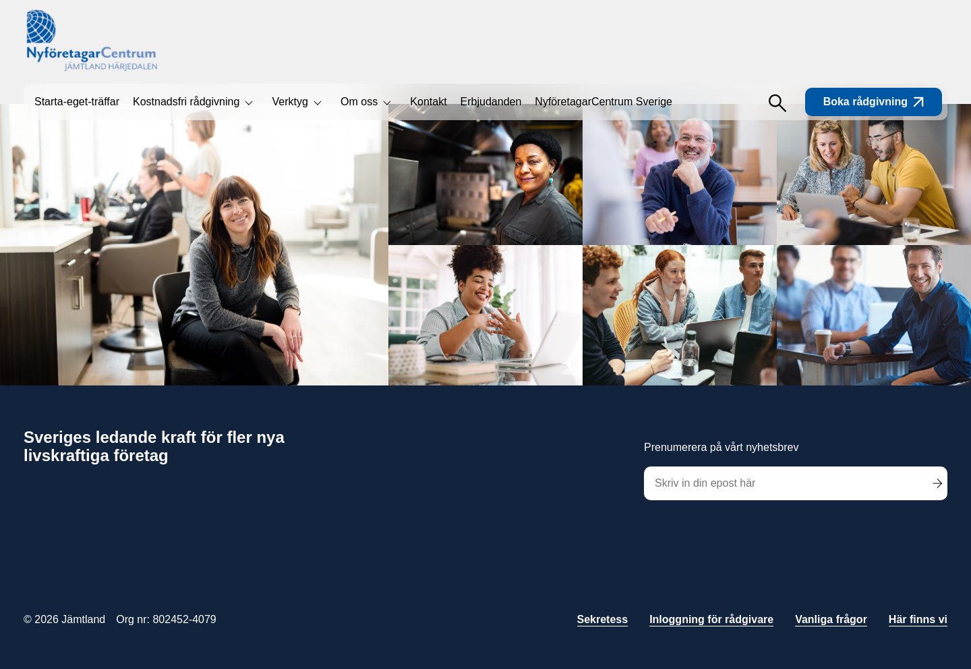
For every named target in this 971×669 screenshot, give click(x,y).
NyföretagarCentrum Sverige (603, 101)
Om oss (359, 101)
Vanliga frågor (831, 619)
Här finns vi (918, 619)
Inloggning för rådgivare (711, 619)
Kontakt (428, 101)
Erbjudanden (491, 101)
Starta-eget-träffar (76, 101)
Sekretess (602, 619)
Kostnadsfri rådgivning (186, 101)
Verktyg (289, 101)
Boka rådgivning (873, 101)
